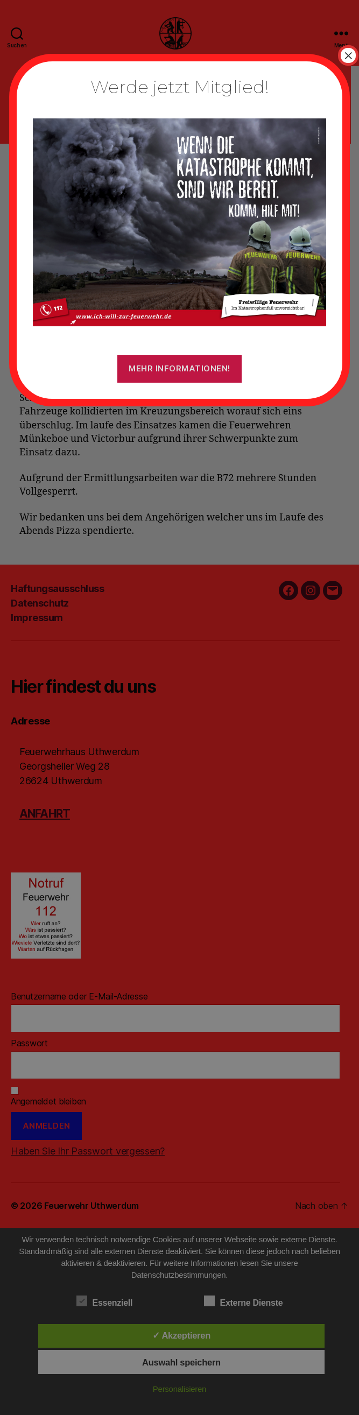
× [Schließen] (348, 55)
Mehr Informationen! (179, 368)
